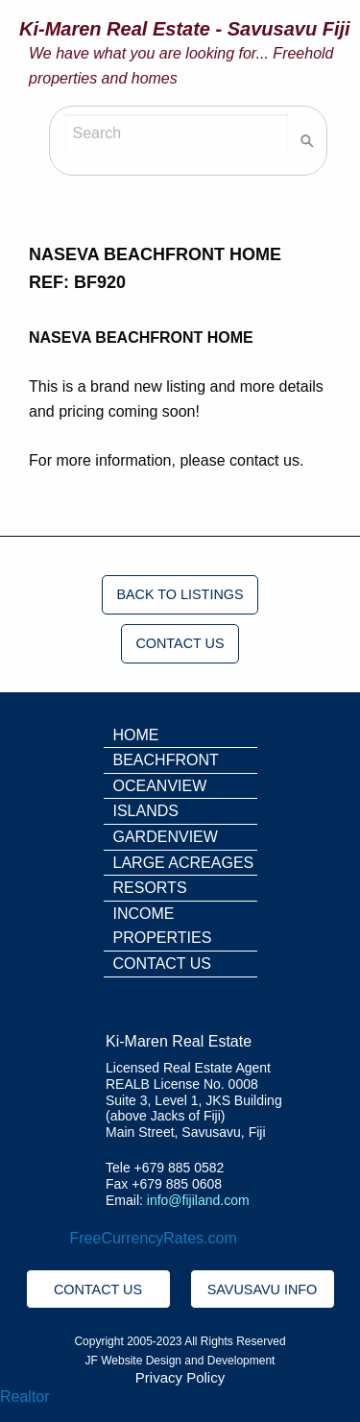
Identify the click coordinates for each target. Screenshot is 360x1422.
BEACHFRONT (166, 760)
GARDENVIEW (165, 837)
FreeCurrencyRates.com (153, 1238)
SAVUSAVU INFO (262, 1289)
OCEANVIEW (160, 786)
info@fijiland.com (198, 1200)
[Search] (176, 133)
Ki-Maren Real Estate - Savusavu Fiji (184, 28)
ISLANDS (146, 811)
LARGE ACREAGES (183, 863)
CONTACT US (179, 643)
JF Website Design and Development (180, 1360)
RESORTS (150, 888)
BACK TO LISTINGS (179, 594)
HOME (136, 735)
